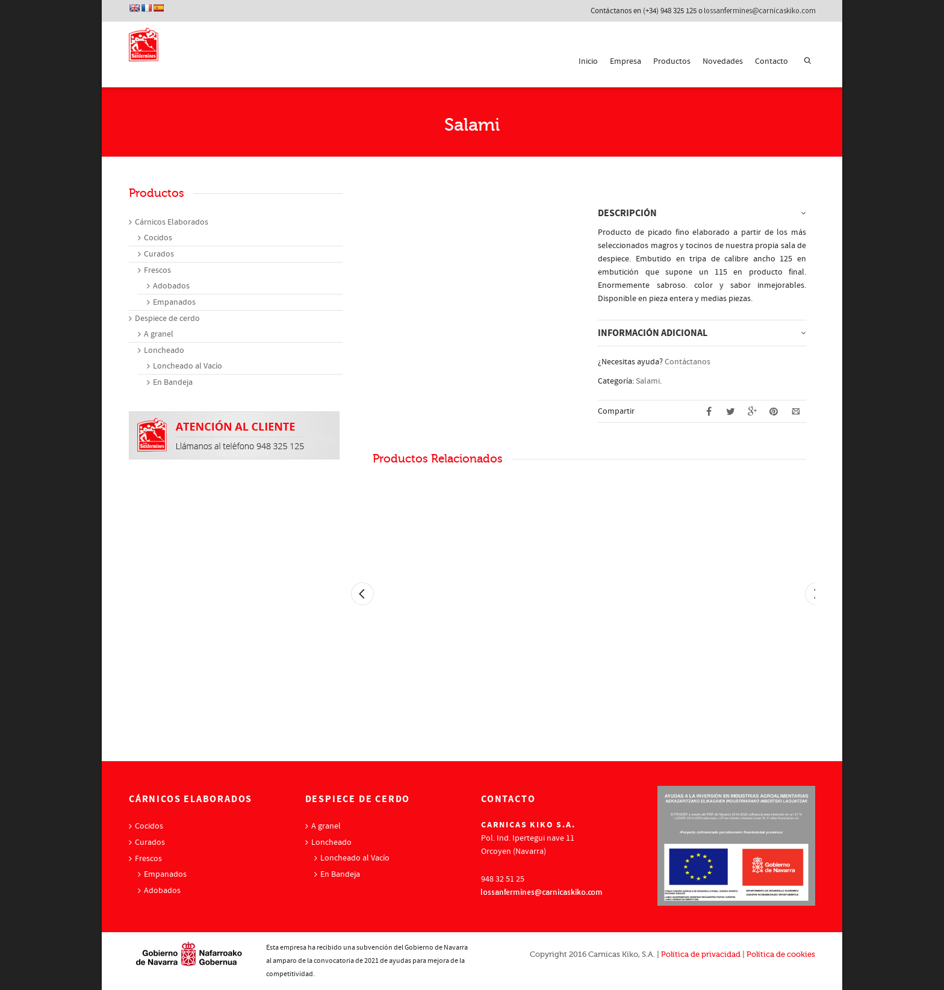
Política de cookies (781, 954)
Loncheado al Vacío (187, 366)
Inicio (588, 61)
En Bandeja (173, 382)
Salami (648, 381)
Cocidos (158, 237)
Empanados (174, 302)
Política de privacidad (701, 954)
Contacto (771, 61)
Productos (672, 61)
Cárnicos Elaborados (171, 222)
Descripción (627, 213)
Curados (159, 254)
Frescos (157, 270)
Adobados (171, 286)
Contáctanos (687, 361)
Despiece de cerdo (167, 318)
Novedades (723, 61)
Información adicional (652, 333)
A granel (158, 334)
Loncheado (164, 350)
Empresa (625, 61)
